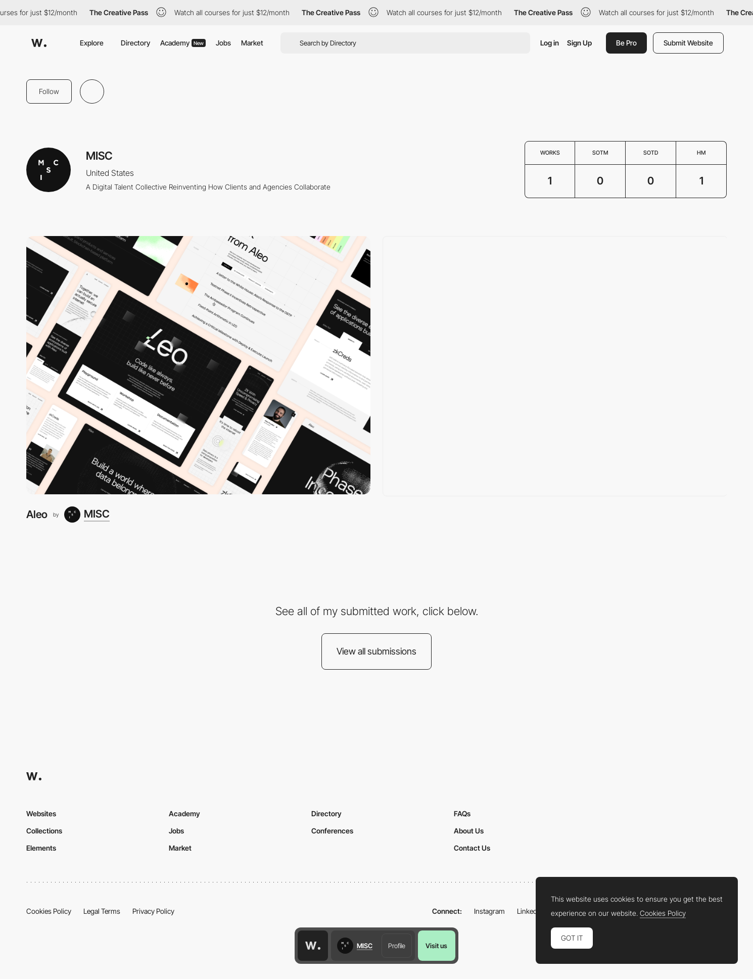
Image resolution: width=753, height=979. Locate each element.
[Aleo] (198, 365)
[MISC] (87, 514)
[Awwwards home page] (313, 945)
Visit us (436, 946)
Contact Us (472, 848)
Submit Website (688, 42)
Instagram (489, 911)
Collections (44, 830)
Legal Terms (101, 911)
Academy (183, 42)
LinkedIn (530, 911)
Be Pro (626, 42)
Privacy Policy (153, 911)
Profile (396, 946)
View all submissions (376, 651)
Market (252, 42)
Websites (41, 813)
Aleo (37, 514)
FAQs (462, 813)
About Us (469, 830)
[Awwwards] (38, 43)
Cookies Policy (48, 911)
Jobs (223, 42)
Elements (41, 848)
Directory (135, 42)
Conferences (332, 830)
